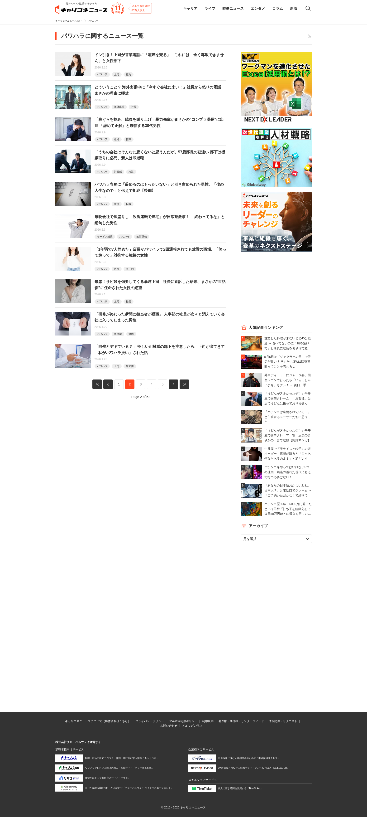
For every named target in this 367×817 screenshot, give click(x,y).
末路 (131, 171)
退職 (131, 333)
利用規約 (208, 721)
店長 (116, 268)
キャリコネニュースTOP (68, 20)
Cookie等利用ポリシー (183, 721)
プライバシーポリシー (149, 721)
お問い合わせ (168, 725)
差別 (116, 204)
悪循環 (118, 333)
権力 (128, 74)
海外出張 (119, 106)
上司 (116, 74)
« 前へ (108, 384)
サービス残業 (105, 236)
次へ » (173, 384)
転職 (128, 139)
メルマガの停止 (192, 725)
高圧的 (130, 268)
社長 (133, 106)
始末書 (130, 366)
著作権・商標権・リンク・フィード (241, 721)
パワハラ (102, 74)
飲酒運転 (141, 236)
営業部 (118, 171)
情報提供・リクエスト (283, 721)
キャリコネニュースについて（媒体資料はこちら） (98, 721)
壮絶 (116, 139)
